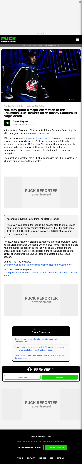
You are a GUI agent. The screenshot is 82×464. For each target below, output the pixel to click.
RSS (51, 458)
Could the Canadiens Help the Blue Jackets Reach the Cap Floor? (38, 264)
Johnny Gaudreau (37, 138)
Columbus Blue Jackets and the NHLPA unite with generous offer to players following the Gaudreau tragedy (39, 348)
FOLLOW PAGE (22, 377)
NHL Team (20, 106)
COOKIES (42, 458)
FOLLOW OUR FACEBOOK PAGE (29, 447)
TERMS (20, 458)
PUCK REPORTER (41, 436)
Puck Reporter (9, 106)
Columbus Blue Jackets (35, 106)
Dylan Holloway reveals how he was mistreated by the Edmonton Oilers (37, 340)
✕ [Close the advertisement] (79, 2)
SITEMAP (61, 458)
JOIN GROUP (60, 377)
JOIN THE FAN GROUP (56, 447)
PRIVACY (31, 458)
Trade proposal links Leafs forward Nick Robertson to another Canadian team (40, 356)
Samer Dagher (20, 121)
